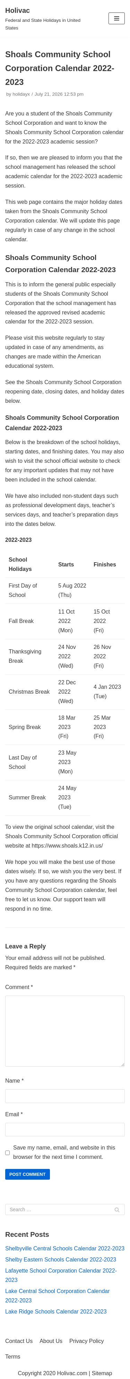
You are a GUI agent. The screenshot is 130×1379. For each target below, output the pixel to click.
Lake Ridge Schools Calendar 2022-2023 (56, 1312)
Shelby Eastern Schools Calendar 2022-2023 (60, 1260)
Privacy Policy (86, 1341)
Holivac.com (72, 1373)
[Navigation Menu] (117, 18)
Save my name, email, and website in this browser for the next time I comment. (64, 1152)
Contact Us (19, 1341)
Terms (12, 1357)
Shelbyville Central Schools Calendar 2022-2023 (64, 1248)
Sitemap (102, 1373)
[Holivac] (43, 18)
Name (14, 1081)
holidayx (21, 94)
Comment (19, 987)
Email (14, 1114)
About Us (51, 1341)
